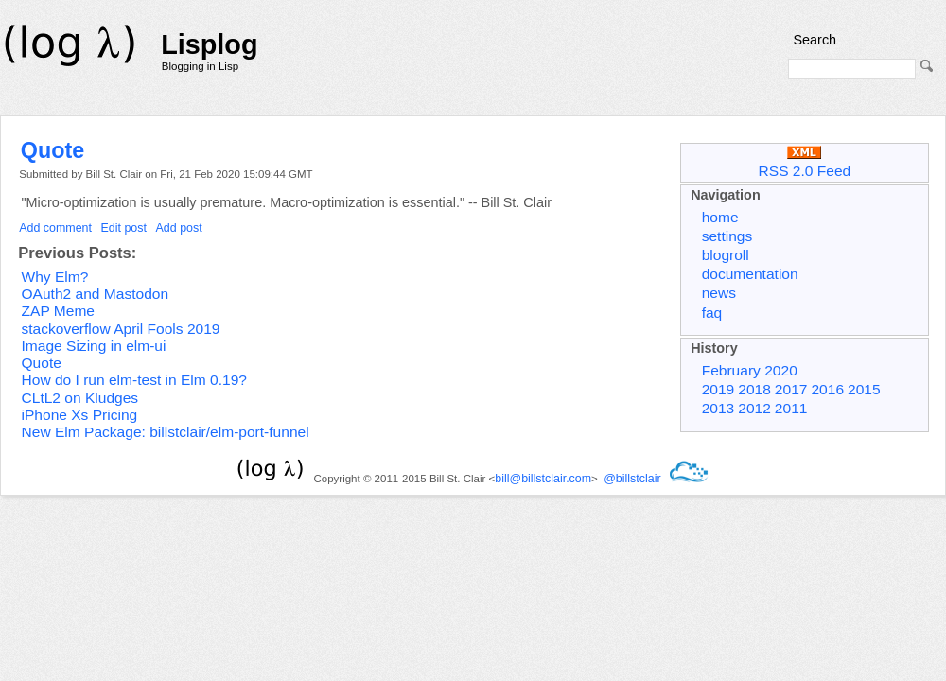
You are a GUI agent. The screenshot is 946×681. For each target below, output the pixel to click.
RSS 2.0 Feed (805, 162)
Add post (179, 228)
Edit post (124, 228)
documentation (750, 274)
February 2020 (749, 370)
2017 (791, 389)
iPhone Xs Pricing (80, 415)
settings (727, 236)
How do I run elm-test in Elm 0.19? (135, 380)
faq (712, 313)
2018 (754, 389)
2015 (864, 389)
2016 (827, 389)
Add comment (55, 228)
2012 (754, 408)
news (719, 293)
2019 (718, 389)
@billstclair (632, 478)
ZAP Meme (58, 311)
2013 (718, 408)
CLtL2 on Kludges (80, 398)
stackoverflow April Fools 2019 (121, 329)
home (720, 217)
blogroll (725, 255)
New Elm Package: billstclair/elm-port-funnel (165, 432)
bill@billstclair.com (543, 478)
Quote (52, 150)
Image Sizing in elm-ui (94, 346)
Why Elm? (55, 277)
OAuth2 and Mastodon (95, 294)
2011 (791, 408)
